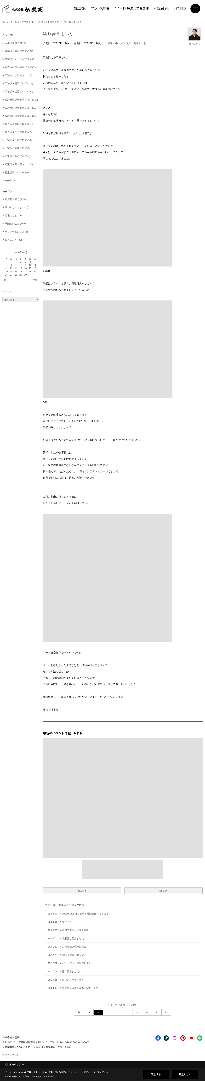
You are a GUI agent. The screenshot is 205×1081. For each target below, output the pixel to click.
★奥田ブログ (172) (15, 43)
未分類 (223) (11, 180)
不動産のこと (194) (15, 223)
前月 (6, 279)
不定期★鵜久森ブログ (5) (19, 164)
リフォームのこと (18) (17, 231)
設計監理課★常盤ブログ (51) (21, 115)
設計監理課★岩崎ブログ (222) (21, 99)
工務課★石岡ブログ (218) (19, 83)
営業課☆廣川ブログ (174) (19, 51)
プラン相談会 (100, 8)
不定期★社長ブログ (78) (18, 140)
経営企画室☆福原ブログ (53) (21, 67)
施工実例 (80, 8)
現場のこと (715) (14, 215)
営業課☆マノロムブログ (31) (21, 59)
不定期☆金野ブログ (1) (17, 156)
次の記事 (163, 890)
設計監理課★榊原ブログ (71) (21, 107)
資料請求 (180, 8)
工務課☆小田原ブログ (118, 43)
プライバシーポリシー (80, 1072)
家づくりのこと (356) (16, 207)
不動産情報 (161, 8)
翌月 (34, 279)
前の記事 (82, 890)
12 (6, 268)
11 (35, 265)
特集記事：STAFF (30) (17, 172)
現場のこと (139, 43)
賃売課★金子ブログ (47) (18, 132)
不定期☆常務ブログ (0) (17, 148)
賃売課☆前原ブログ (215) (19, 123)
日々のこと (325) (14, 239)
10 (30, 265)
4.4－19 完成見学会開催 (131, 8)
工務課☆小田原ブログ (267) (20, 75)
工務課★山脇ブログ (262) (19, 91)
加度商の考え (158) (15, 199)
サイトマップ (11, 1055)
